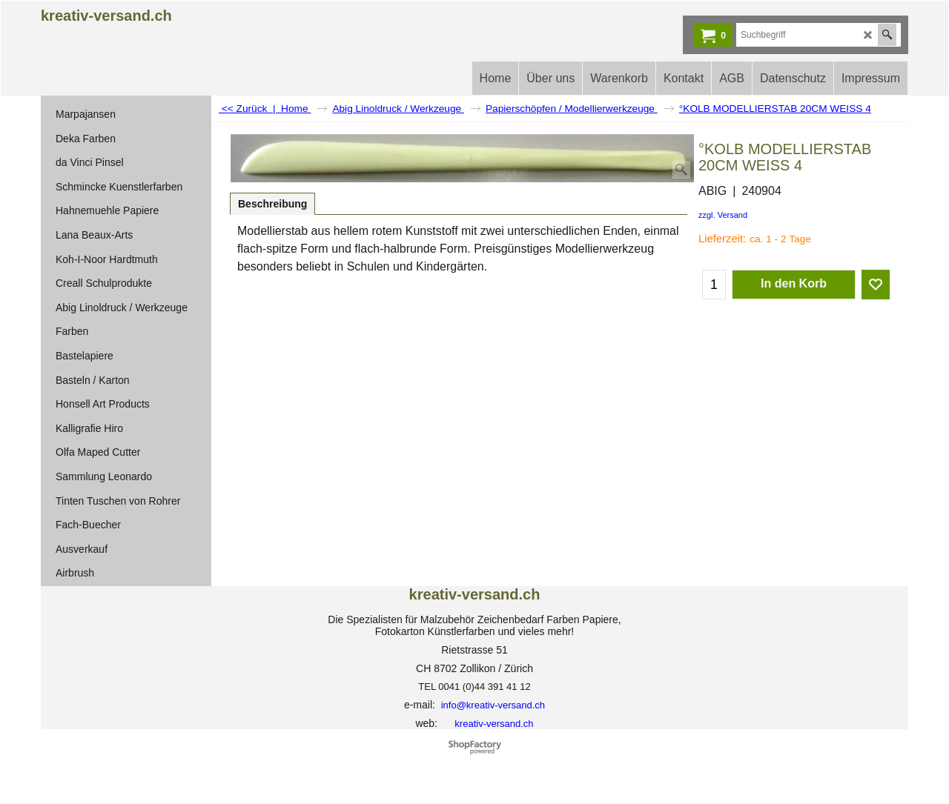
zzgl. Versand (722, 214)
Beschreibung (272, 204)
